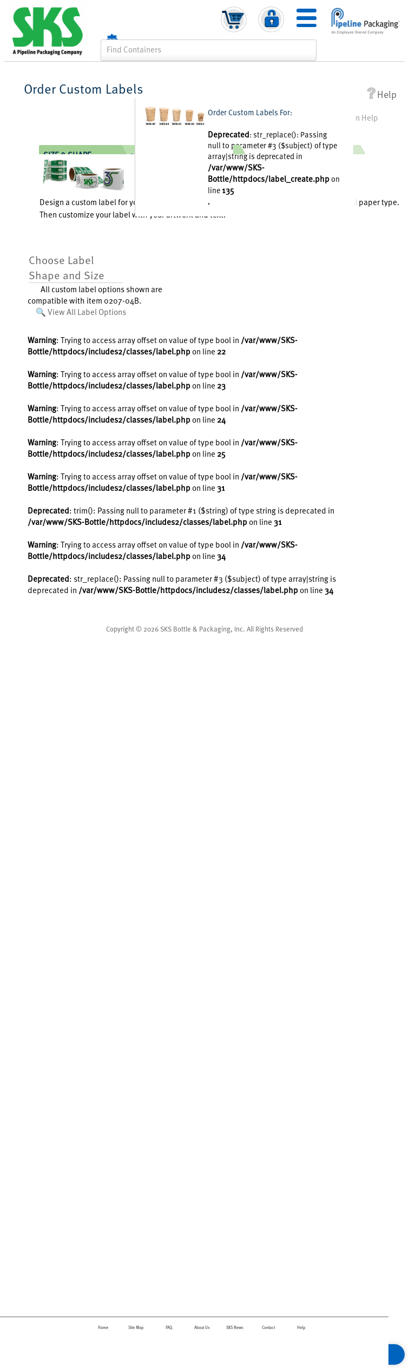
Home (103, 1327)
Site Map (135, 1327)
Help (382, 94)
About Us (202, 1327)
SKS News (234, 1327)
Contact (268, 1327)
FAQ (169, 1327)
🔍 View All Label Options (81, 311)
